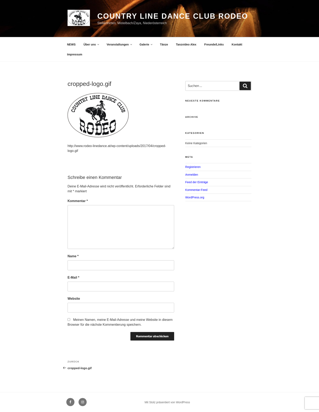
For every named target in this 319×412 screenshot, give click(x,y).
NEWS (71, 44)
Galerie (146, 44)
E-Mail (73, 277)
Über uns (91, 44)
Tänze (164, 44)
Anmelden (191, 174)
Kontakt (237, 44)
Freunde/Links (214, 44)
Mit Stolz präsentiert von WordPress (167, 402)
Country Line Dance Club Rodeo (172, 16)
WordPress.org (194, 197)
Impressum (74, 54)
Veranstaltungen (120, 44)
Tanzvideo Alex (186, 44)
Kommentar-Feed (196, 189)
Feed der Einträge (196, 182)
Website (74, 298)
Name (73, 256)
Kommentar (78, 201)
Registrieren (193, 167)
